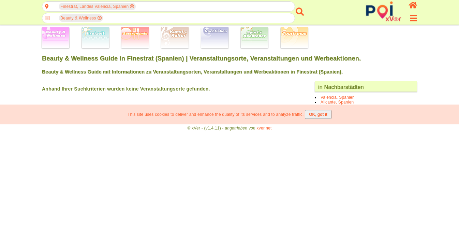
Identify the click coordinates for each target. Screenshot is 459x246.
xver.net (264, 128)
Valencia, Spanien (338, 97)
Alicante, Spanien (337, 102)
